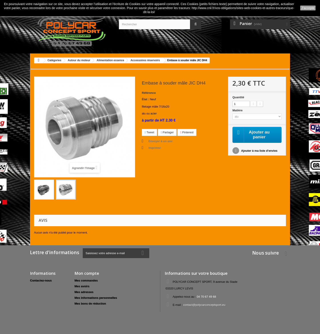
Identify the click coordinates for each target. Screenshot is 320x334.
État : (145, 99)
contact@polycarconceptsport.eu (204, 304)
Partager (167, 132)
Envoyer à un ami (160, 141)
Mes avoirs (81, 286)
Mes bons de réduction (90, 303)
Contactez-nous (41, 280)
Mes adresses (83, 292)
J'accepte (307, 8)
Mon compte (86, 273)
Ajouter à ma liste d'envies (259, 151)
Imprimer (154, 147)
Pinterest (187, 132)
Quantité (238, 97)
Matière (237, 110)
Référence (149, 92)
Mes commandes (86, 280)
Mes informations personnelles (95, 297)
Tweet (149, 132)
